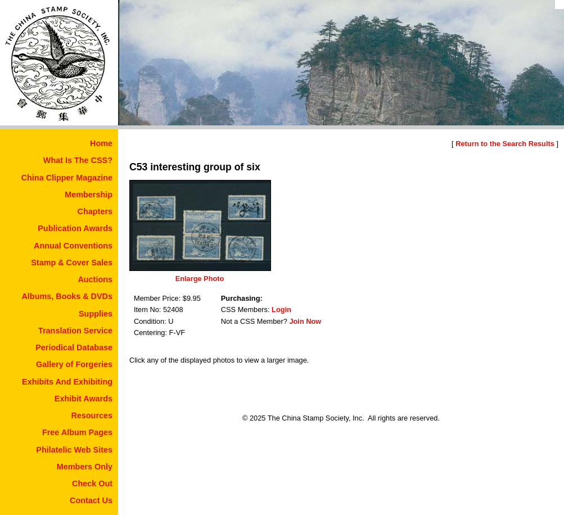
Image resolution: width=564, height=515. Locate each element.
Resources (91, 415)
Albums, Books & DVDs (66, 296)
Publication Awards (75, 228)
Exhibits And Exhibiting (67, 381)
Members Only (84, 466)
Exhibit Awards (83, 398)
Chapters (95, 211)
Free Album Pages (77, 432)
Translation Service (75, 330)
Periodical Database (73, 347)
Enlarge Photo (199, 278)
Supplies (95, 313)
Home (101, 143)
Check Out (92, 483)
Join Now (305, 321)
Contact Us (91, 500)
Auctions (95, 279)
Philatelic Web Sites (74, 449)
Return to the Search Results (504, 143)
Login (281, 309)
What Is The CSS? (77, 160)
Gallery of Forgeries (74, 364)
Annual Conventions (73, 245)
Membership (88, 194)
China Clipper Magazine (66, 177)
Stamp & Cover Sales (71, 262)
